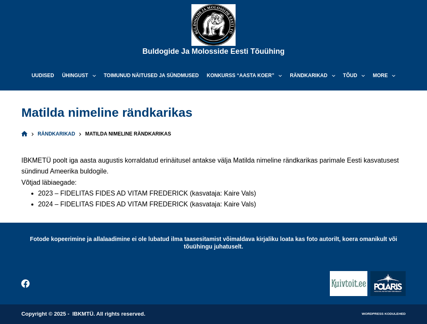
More (386, 76)
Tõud (355, 76)
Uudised (43, 75)
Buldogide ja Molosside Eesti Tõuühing (213, 51)
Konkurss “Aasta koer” (246, 76)
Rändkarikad (314, 76)
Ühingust (80, 76)
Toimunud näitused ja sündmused (151, 75)
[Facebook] (25, 283)
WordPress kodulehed (383, 314)
